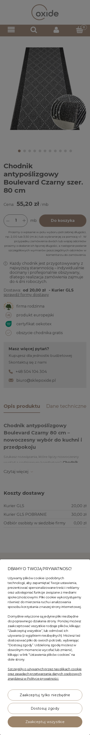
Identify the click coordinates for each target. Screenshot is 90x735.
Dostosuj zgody (45, 708)
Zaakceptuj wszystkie (45, 722)
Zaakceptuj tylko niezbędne (45, 695)
